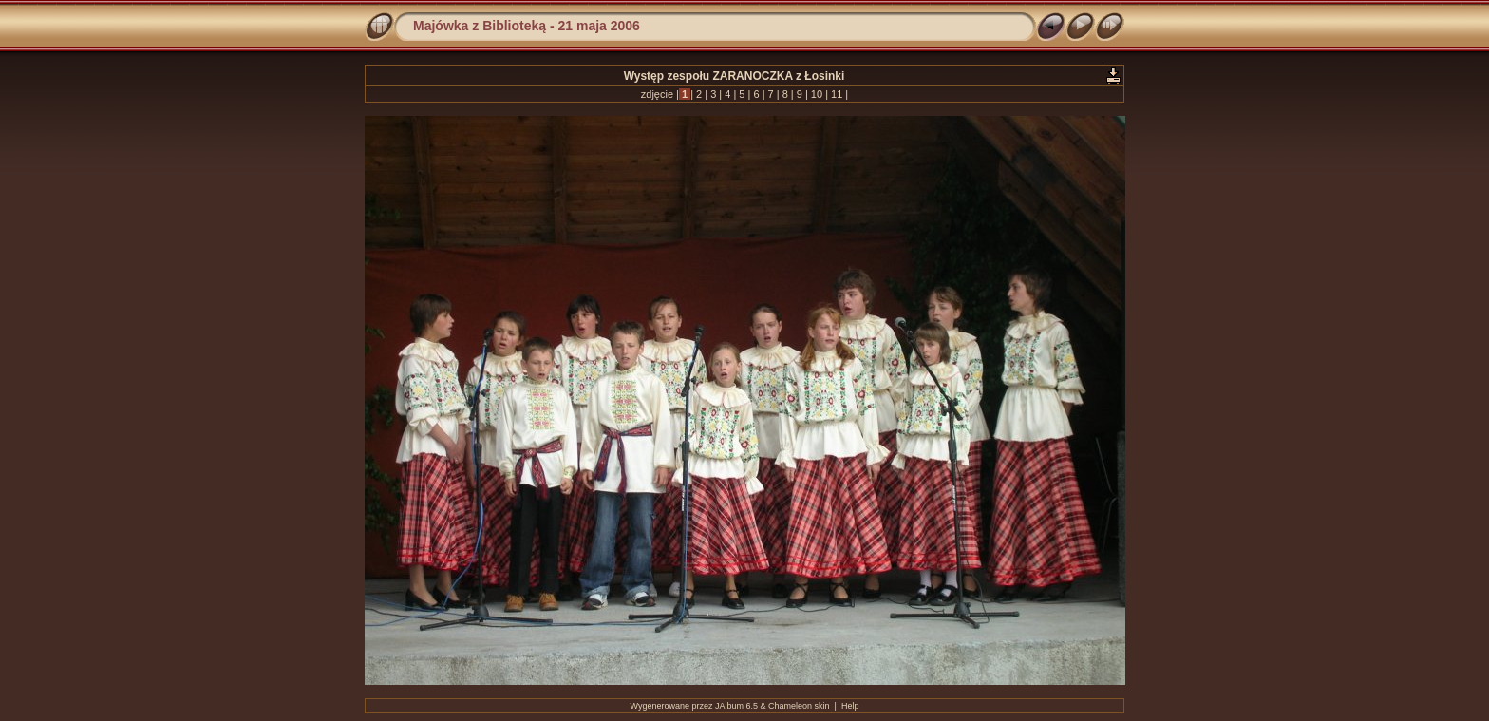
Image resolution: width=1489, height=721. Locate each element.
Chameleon (790, 706)
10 (816, 94)
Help (850, 706)
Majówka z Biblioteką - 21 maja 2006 (526, 25)
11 (836, 94)
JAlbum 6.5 (736, 706)
